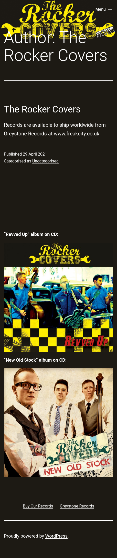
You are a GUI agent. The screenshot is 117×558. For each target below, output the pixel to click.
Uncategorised (45, 161)
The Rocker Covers (42, 109)
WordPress (56, 536)
